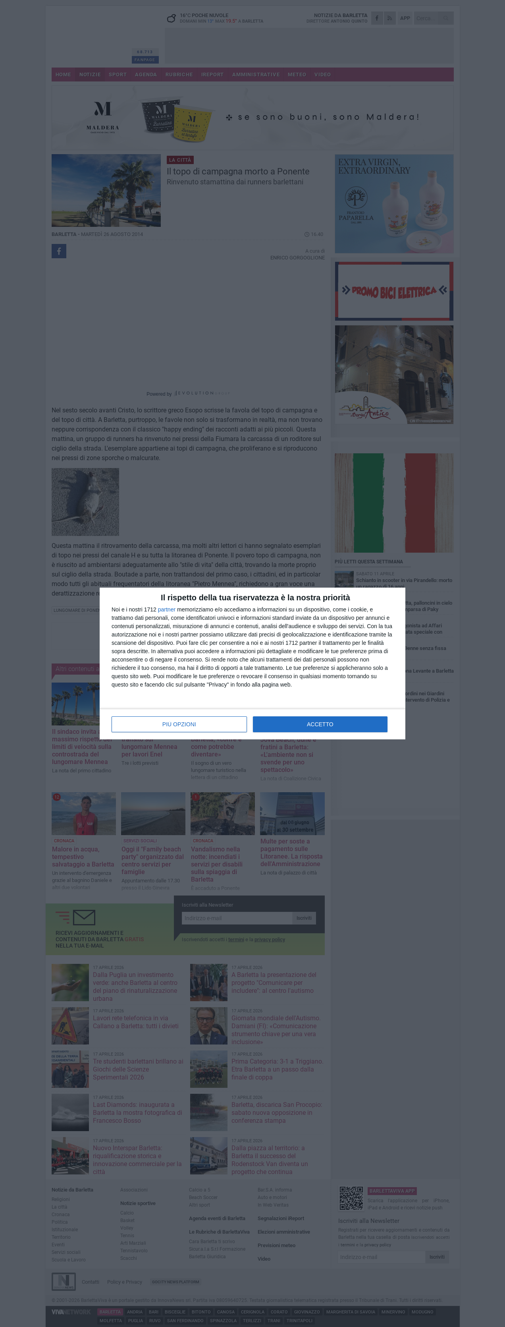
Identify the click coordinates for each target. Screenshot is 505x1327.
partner (166, 609)
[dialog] (252, 663)
